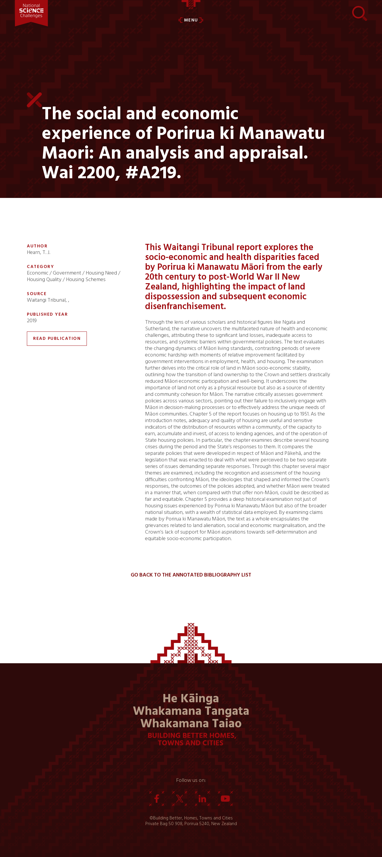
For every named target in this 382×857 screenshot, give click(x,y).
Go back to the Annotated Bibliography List (191, 575)
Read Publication (57, 338)
